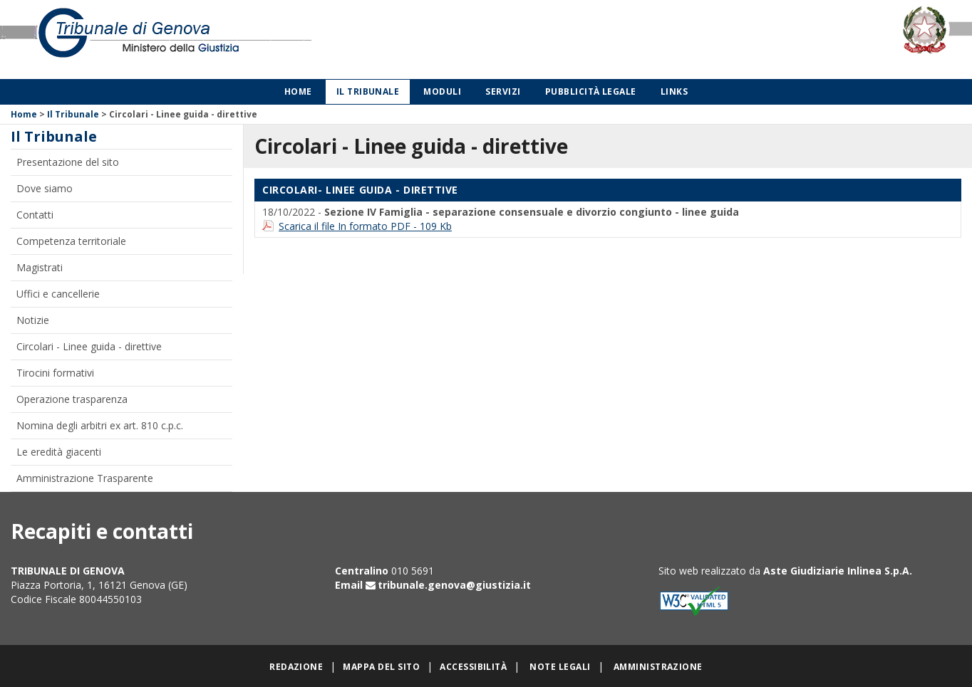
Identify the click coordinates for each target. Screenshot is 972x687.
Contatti (34, 214)
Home (298, 91)
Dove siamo (44, 188)
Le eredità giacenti (58, 451)
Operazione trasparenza (72, 399)
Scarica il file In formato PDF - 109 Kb (365, 226)
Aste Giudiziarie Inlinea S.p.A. (837, 570)
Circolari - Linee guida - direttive (89, 346)
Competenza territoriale (71, 241)
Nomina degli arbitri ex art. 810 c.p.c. (99, 425)
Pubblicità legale (590, 91)
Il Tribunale (368, 91)
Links (674, 91)
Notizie (32, 320)
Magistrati (39, 267)
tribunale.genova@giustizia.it (454, 585)
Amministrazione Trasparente (84, 478)
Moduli (442, 91)
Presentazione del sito (67, 162)
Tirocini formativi (55, 372)
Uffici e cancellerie (58, 293)
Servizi (502, 91)
